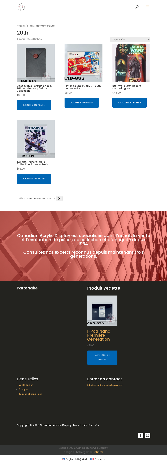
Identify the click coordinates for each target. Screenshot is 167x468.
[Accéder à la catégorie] (59, 198)
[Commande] (130, 39)
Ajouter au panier (33, 105)
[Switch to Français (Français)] (98, 459)
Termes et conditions (30, 394)
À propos (23, 389)
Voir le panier (26, 384)
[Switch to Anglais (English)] (74, 459)
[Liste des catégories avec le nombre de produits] (36, 198)
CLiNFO (98, 452)
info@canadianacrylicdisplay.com (105, 385)
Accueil (21, 25)
